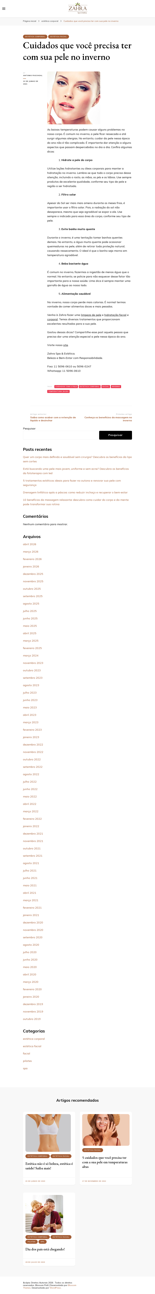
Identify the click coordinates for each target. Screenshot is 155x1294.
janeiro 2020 (31, 996)
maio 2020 (30, 967)
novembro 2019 (33, 1011)
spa (25, 1068)
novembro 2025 (33, 581)
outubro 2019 (32, 1019)
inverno (116, 387)
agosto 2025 (31, 603)
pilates (27, 1061)
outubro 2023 (32, 670)
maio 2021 (30, 885)
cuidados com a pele (66, 387)
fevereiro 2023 (32, 729)
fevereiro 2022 (32, 818)
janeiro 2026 (31, 566)
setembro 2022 (33, 767)
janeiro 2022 (31, 826)
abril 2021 (29, 893)
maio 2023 (30, 707)
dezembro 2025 (33, 574)
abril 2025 (29, 633)
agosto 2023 (31, 685)
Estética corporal (90, 387)
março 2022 (30, 811)
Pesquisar (29, 428)
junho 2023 (30, 700)
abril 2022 (29, 804)
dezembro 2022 (33, 744)
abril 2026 (29, 544)
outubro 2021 (32, 848)
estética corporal (35, 37)
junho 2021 (30, 878)
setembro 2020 (33, 937)
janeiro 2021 (31, 915)
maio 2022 (30, 796)
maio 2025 (30, 626)
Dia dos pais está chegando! (45, 1249)
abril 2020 (29, 974)
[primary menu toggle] (3, 9)
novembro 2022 (33, 752)
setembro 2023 (33, 677)
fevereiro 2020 (32, 989)
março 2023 (30, 722)
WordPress (55, 1287)
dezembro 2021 (33, 833)
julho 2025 (30, 611)
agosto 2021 (31, 863)
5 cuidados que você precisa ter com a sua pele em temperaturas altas (104, 1162)
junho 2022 (30, 789)
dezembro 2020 (33, 922)
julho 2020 (30, 952)
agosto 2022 (31, 774)
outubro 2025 (32, 588)
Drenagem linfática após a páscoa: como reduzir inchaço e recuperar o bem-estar (75, 492)
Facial (105, 387)
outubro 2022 (32, 759)
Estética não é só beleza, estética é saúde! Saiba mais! (49, 1165)
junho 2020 (30, 959)
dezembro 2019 (33, 1004)
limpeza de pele (91, 315)
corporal (52, 319)
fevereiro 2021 (32, 907)
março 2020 (30, 982)
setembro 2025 (33, 596)
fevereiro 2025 (32, 648)
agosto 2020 (31, 944)
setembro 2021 (33, 855)
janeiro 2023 (31, 737)
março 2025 (30, 640)
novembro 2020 (33, 930)
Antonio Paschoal (32, 75)
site (65, 345)
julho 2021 (30, 870)
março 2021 (30, 900)
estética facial (58, 37)
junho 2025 (30, 618)
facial (26, 1053)
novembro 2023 (33, 663)
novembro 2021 (33, 841)
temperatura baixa (58, 391)
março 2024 (30, 655)
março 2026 (30, 551)
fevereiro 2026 (32, 559)
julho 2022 (30, 781)
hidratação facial (115, 315)
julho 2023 (30, 692)
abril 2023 (29, 715)
